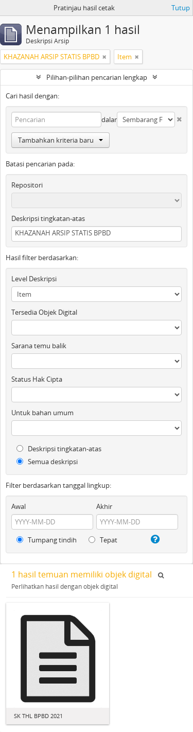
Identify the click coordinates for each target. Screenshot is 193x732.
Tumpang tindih (46, 539)
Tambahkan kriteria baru (60, 140)
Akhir (104, 506)
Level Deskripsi (34, 278)
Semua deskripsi (47, 461)
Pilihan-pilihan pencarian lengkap (96, 77)
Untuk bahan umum (42, 412)
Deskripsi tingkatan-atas (48, 218)
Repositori (27, 185)
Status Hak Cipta (36, 379)
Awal (18, 506)
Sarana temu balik (38, 345)
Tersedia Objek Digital (44, 312)
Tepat (103, 539)
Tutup (180, 7)
